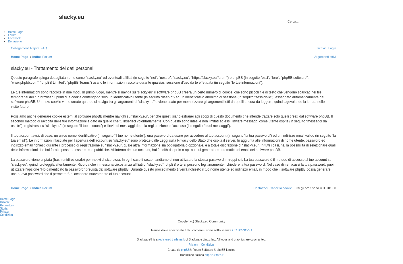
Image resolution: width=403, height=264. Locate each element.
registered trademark (171, 239)
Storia (3, 208)
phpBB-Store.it (214, 255)
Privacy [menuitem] (4, 211)
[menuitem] (44, 48)
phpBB (185, 249)
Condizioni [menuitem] (7, 214)
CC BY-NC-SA (242, 230)
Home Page (7, 199)
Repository (7, 205)
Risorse (5, 202)
